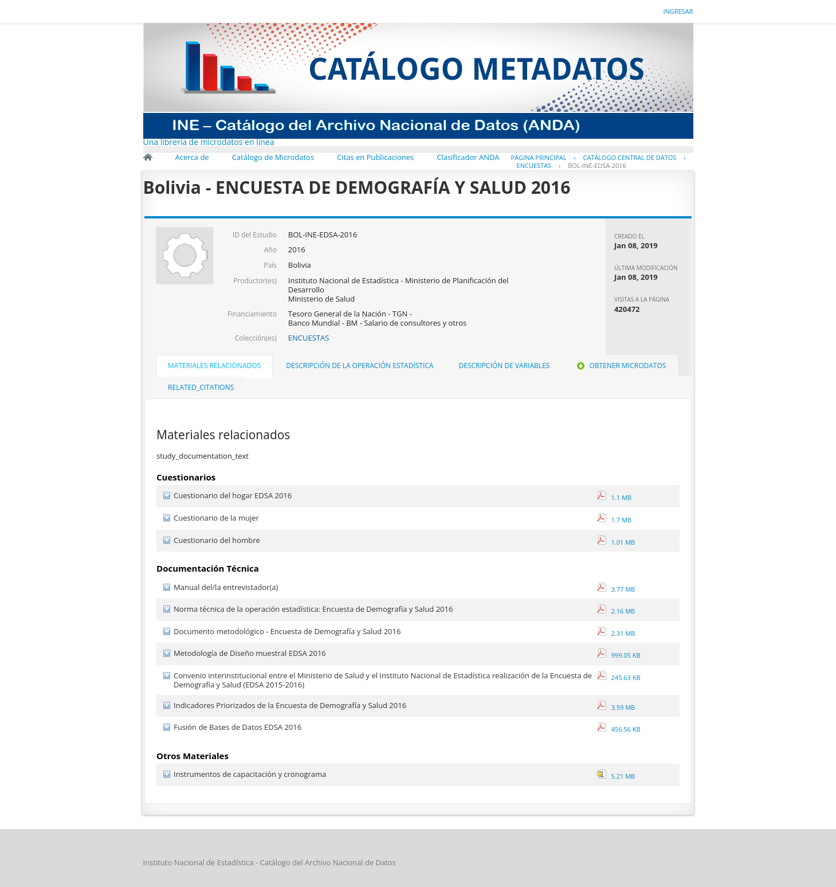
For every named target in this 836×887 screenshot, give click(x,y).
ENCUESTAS (534, 165)
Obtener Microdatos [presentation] (620, 365)
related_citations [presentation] (201, 387)
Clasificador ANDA (468, 157)
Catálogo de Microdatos (273, 157)
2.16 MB (616, 611)
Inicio (147, 157)
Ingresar (678, 11)
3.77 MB (616, 589)
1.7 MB (614, 519)
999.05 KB (619, 655)
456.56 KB (619, 729)
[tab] (214, 367)
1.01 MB (616, 542)
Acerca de (192, 157)
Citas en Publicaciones (375, 157)
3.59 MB (616, 707)
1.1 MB (614, 497)
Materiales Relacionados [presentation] (214, 365)
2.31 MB (616, 633)
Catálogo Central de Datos (629, 157)
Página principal (539, 157)
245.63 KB (619, 677)
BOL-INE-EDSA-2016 (597, 165)
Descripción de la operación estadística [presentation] (359, 365)
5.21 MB (616, 776)
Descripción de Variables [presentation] (504, 365)
